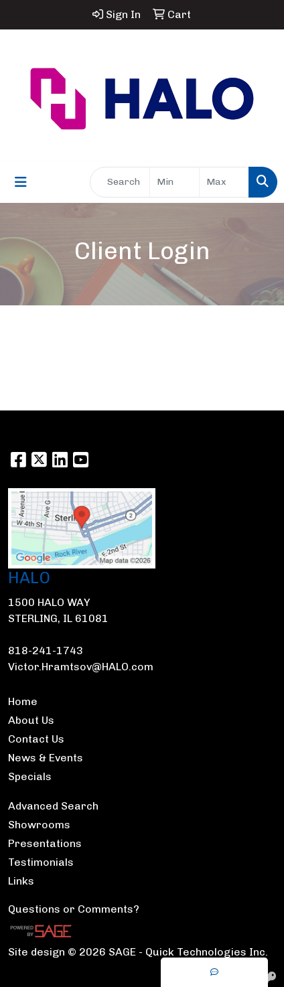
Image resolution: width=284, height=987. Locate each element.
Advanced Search (53, 806)
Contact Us (36, 739)
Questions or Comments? (73, 909)
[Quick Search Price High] (224, 182)
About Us (31, 720)
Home (23, 701)
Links (21, 881)
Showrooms (39, 824)
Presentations (45, 843)
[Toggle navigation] (21, 182)
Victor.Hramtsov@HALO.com (80, 666)
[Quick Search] (120, 182)
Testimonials (41, 862)
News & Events (45, 757)
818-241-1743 (45, 650)
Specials (30, 776)
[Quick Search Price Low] (174, 182)
